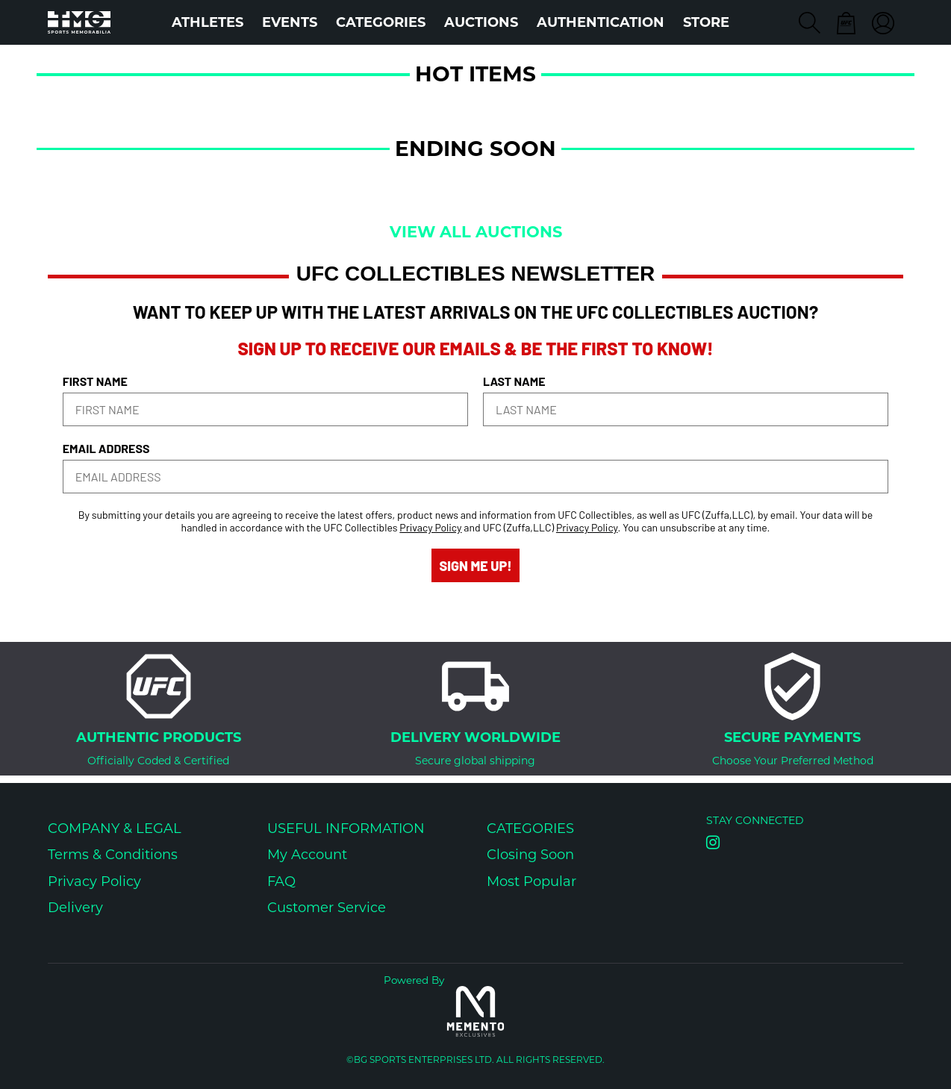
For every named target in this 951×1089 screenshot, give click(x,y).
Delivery (75, 907)
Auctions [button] (481, 22)
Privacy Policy (430, 527)
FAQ (281, 881)
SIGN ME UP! (475, 566)
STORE (706, 22)
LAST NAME (514, 381)
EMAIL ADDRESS (106, 448)
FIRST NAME (95, 381)
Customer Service (326, 907)
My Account (307, 854)
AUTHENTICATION (600, 22)
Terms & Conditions (113, 854)
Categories (380, 22)
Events (289, 22)
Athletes (207, 22)
